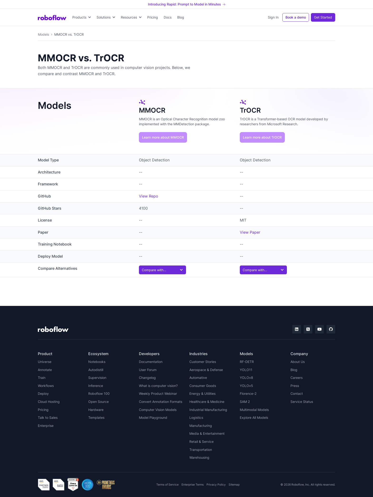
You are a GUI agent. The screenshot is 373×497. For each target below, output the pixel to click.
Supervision (97, 378)
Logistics (196, 417)
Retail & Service (201, 441)
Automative (198, 378)
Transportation (200, 450)
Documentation (150, 362)
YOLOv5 (246, 386)
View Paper (250, 232)
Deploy (43, 393)
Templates (96, 417)
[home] (52, 17)
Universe (44, 362)
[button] (81, 17)
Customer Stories (202, 362)
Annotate (45, 370)
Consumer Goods (202, 386)
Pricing (152, 17)
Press (294, 386)
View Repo (148, 196)
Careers (296, 378)
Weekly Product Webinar (158, 393)
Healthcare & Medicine (206, 402)
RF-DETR (247, 362)
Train (41, 378)
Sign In (273, 17)
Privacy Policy (216, 484)
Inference (95, 386)
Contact (296, 393)
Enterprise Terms (193, 484)
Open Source (98, 402)
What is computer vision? (158, 386)
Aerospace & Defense (206, 370)
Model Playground (153, 417)
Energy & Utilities (202, 393)
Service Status (301, 402)
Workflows (46, 386)
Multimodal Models (254, 410)
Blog (180, 17)
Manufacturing (200, 426)
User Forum (148, 370)
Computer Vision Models (158, 410)
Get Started (323, 17)
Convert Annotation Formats (160, 402)
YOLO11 (246, 370)
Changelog (147, 378)
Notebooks (96, 362)
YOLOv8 (246, 378)
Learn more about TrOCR (262, 137)
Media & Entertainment (207, 433)
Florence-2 (248, 393)
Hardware (95, 410)
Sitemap (234, 484)
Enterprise (46, 426)
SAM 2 (245, 402)
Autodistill (95, 370)
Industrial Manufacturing (208, 410)
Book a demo (295, 17)
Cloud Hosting (49, 402)
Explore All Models (254, 417)
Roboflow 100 (99, 393)
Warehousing (199, 457)
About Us (297, 362)
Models (43, 34)
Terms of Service (167, 484)
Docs (168, 17)
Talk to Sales (48, 417)
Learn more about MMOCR (163, 137)
